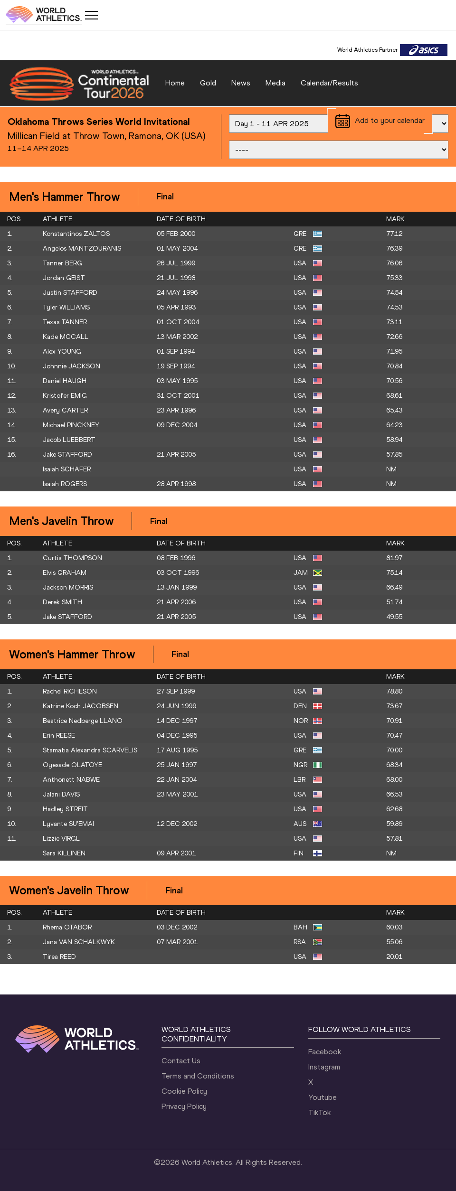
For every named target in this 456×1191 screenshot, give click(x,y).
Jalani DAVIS (61, 794)
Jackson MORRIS (68, 587)
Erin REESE (59, 735)
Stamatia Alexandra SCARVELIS (90, 750)
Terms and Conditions (198, 1075)
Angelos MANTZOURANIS (82, 248)
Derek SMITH (62, 602)
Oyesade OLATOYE (72, 765)
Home (175, 82)
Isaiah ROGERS (65, 484)
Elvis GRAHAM (64, 573)
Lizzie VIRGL (61, 839)
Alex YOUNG (62, 351)
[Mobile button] (91, 15)
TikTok (319, 1112)
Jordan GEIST (64, 278)
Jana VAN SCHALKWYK (79, 942)
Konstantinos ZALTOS (76, 234)
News (240, 82)
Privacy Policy (184, 1106)
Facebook (324, 1051)
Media (275, 82)
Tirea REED (59, 957)
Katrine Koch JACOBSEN (80, 706)
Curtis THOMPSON (72, 558)
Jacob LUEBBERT (69, 440)
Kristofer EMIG (65, 396)
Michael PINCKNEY (71, 425)
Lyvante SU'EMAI (68, 824)
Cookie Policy (184, 1091)
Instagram (324, 1066)
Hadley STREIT (65, 809)
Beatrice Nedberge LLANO (83, 721)
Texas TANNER (65, 322)
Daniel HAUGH (64, 381)
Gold (208, 82)
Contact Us (181, 1060)
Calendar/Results (329, 82)
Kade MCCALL (65, 337)
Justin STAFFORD (70, 293)
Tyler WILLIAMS (66, 307)
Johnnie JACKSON (71, 366)
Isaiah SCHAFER (67, 469)
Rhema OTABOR (67, 927)
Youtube (322, 1097)
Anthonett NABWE (71, 780)
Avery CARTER (65, 410)
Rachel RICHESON (70, 691)
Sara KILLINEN (64, 853)
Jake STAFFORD (67, 454)
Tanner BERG (62, 263)
